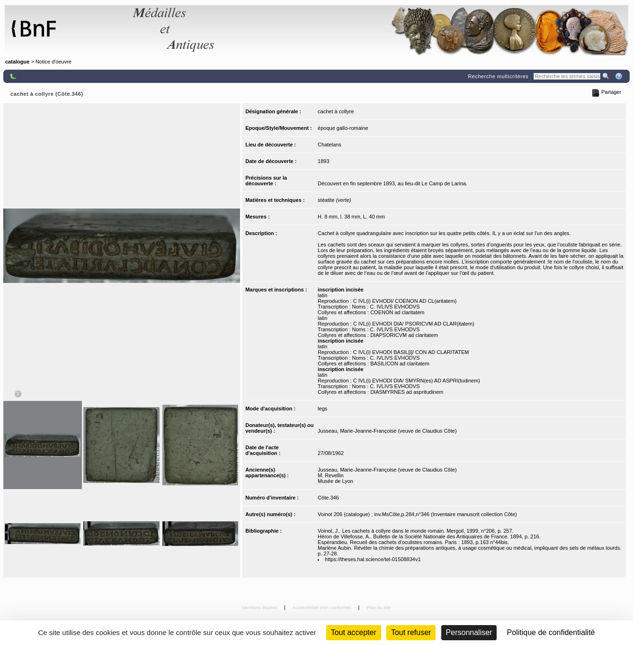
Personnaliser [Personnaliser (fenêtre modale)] (469, 632)
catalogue (17, 61)
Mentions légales (260, 607)
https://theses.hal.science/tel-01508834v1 (372, 559)
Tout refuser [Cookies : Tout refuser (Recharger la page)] (411, 632)
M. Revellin (330, 475)
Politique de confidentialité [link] (551, 632)
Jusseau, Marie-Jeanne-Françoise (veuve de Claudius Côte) (387, 431)
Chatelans (329, 144)
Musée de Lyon (335, 481)
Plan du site (378, 607)
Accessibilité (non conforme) (323, 607)
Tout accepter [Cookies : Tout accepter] (353, 632)
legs (322, 408)
